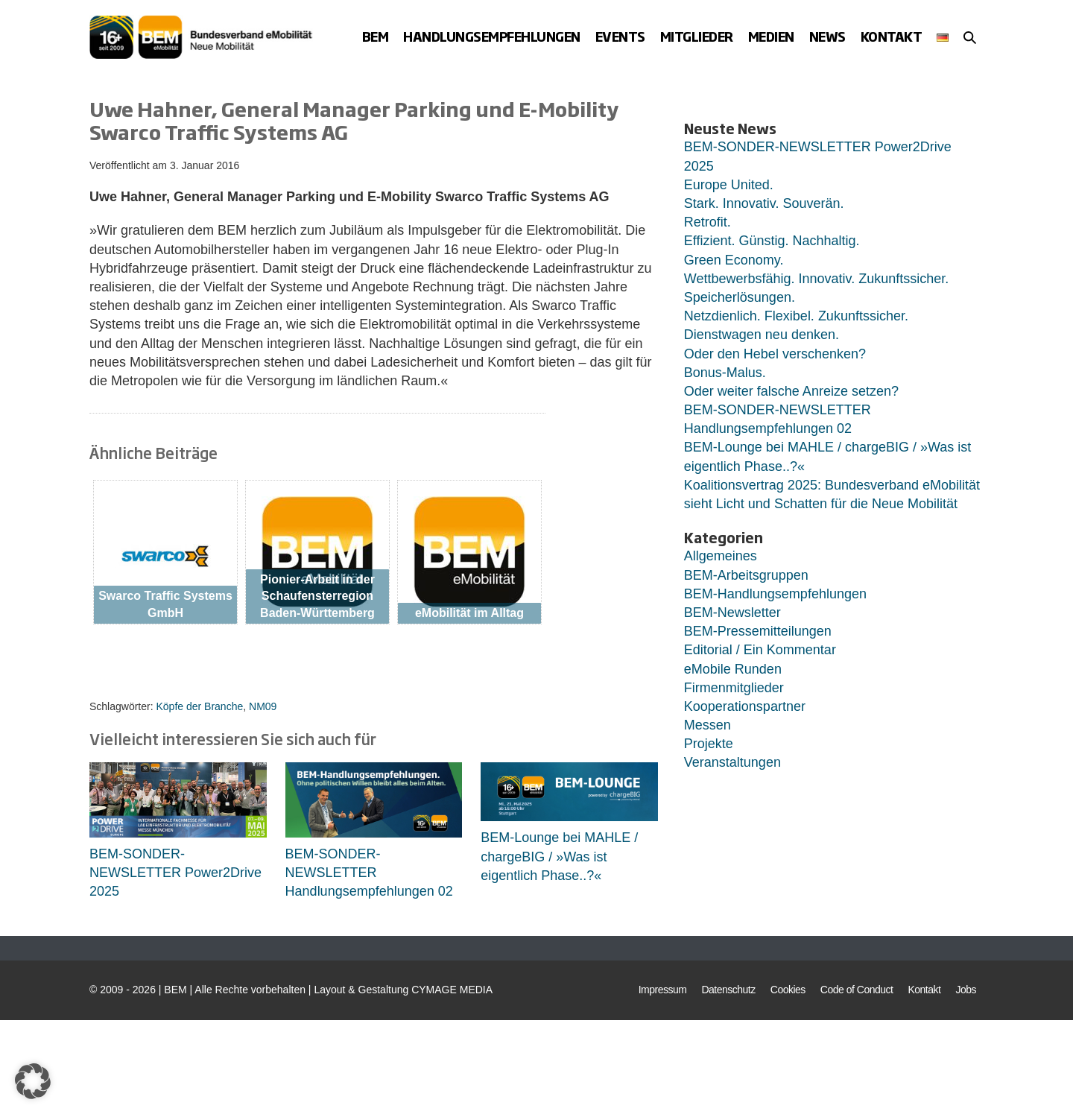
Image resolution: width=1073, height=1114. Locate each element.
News (827, 36)
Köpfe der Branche (199, 706)
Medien (771, 36)
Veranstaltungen (732, 762)
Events (620, 36)
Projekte (708, 743)
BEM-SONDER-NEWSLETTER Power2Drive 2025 (175, 872)
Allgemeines (720, 555)
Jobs (965, 990)
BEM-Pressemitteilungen (758, 631)
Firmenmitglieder (734, 687)
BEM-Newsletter (732, 612)
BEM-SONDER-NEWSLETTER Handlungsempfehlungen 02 (369, 872)
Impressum (663, 990)
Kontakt (891, 36)
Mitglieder (696, 36)
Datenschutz (728, 990)
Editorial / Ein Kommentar (760, 649)
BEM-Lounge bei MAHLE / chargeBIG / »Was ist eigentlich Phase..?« (559, 856)
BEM (375, 36)
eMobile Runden (733, 669)
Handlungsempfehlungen (491, 36)
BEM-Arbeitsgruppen (746, 575)
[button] (970, 37)
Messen (707, 725)
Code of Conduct (856, 990)
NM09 (262, 706)
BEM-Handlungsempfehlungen (775, 593)
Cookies (787, 990)
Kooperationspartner (744, 706)
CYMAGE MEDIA (452, 990)
